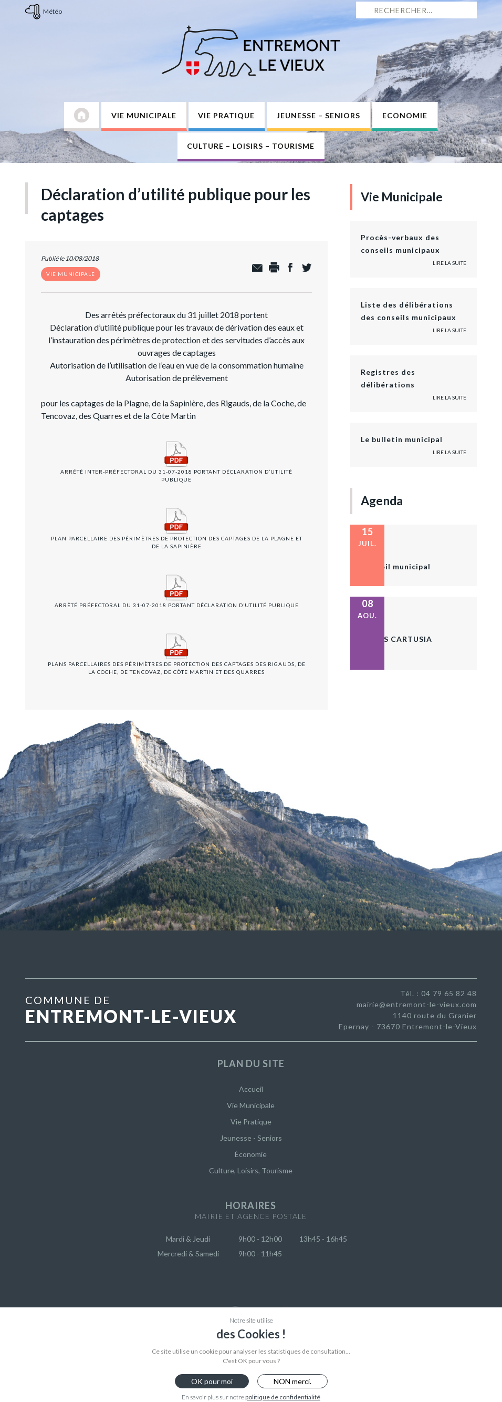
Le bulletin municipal (402, 439)
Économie (251, 1154)
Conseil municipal (396, 566)
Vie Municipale (143, 115)
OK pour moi (212, 1381)
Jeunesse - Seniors (251, 1137)
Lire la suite (449, 263)
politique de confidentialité (282, 1397)
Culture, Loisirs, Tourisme (250, 1170)
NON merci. (292, 1381)
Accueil (251, 1088)
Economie (404, 115)
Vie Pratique (226, 115)
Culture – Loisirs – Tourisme (251, 145)
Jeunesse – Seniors (318, 115)
